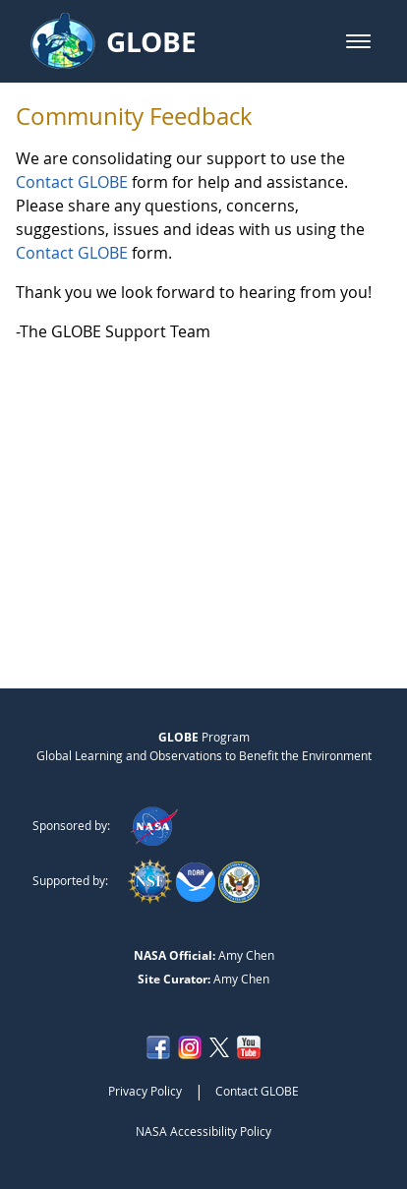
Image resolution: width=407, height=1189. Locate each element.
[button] (358, 41)
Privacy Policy (145, 1091)
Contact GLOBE (72, 182)
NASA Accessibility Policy (203, 1131)
